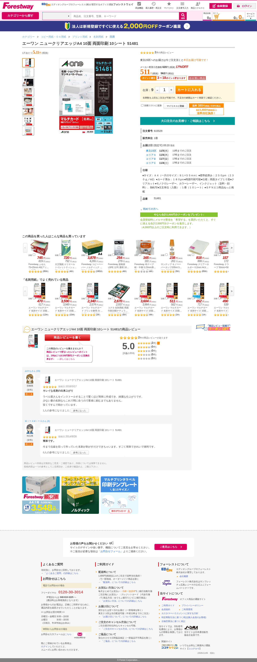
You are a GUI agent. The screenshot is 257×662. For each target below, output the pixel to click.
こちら (68, 634)
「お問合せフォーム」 (110, 551)
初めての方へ (150, 208)
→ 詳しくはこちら (66, 359)
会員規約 (165, 609)
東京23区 (151, 150)
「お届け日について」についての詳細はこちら (124, 616)
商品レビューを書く (67, 337)
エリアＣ (151, 162)
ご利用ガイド (167, 605)
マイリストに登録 (175, 106)
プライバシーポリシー (192, 605)
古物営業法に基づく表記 (173, 621)
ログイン (45, 646)
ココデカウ (194, 648)
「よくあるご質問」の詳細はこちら (61, 573)
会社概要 (184, 576)
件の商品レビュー (164, 52)
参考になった (79, 410)
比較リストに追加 (153, 105)
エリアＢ (151, 158)
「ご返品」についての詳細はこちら (118, 641)
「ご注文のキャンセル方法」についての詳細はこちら (127, 629)
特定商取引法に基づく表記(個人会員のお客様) (183, 617)
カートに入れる (189, 90)
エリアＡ (151, 154)
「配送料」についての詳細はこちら (118, 582)
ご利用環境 (187, 609)
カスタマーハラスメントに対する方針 (179, 613)
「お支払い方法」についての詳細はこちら (121, 601)
